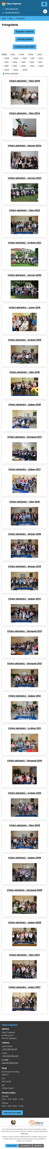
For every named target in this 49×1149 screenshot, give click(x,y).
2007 (40, 54)
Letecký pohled (24, 39)
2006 (31, 54)
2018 (6, 66)
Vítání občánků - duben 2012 (24, 695)
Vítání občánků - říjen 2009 (24, 825)
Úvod (4, 18)
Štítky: (4, 54)
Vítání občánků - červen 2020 (24, 275)
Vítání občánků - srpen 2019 (24, 307)
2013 (6, 62)
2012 (41, 58)
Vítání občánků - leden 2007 (24, 987)
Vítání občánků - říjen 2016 (24, 501)
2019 (15, 66)
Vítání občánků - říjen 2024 (24, 113)
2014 (15, 62)
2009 (16, 58)
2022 (41, 66)
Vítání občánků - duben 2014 (24, 598)
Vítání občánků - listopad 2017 (24, 436)
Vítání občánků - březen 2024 (24, 145)
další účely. (24, 1133)
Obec (11, 18)
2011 (32, 58)
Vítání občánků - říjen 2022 (24, 210)
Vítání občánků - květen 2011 (24, 728)
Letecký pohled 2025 (25, 46)
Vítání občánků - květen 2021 (24, 242)
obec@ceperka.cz (10, 1063)
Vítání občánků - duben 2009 (24, 857)
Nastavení (38, 1146)
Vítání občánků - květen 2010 (24, 792)
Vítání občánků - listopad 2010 (24, 760)
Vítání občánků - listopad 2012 (24, 663)
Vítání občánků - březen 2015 (24, 566)
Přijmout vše (11, 1146)
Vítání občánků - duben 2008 (24, 922)
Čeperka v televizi (24, 31)
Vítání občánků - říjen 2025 (24, 80)
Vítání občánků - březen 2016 (24, 533)
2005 (21, 54)
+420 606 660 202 (10, 1056)
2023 (7, 69)
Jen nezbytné (25, 1146)
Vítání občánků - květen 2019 (24, 339)
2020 (23, 66)
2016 (32, 62)
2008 (7, 58)
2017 (40, 62)
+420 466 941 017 (9, 1049)
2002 (13, 54)
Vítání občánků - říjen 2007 (24, 954)
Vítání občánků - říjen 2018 (24, 372)
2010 (25, 58)
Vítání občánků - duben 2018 (24, 404)
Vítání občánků (11, 73)
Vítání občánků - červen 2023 (24, 177)
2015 (24, 62)
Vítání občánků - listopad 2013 (24, 631)
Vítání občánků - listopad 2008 (24, 890)
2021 (32, 66)
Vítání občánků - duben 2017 (24, 469)
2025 (25, 69)
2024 (16, 69)
